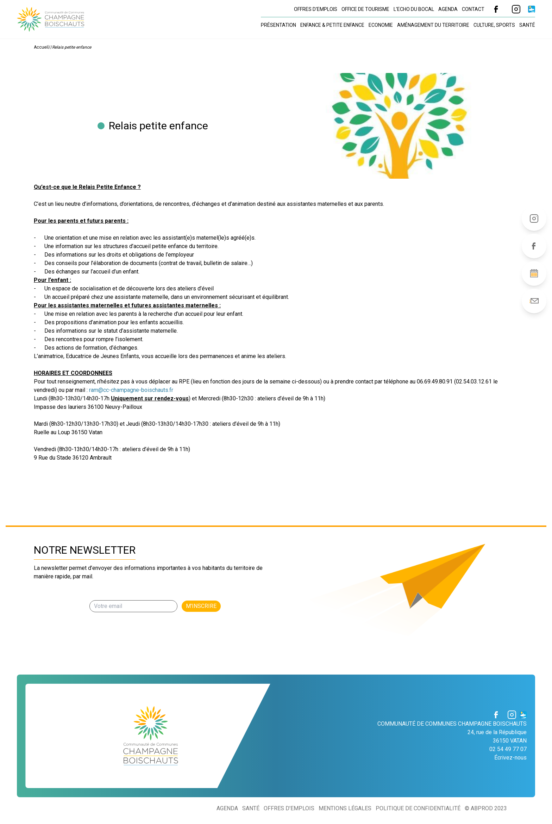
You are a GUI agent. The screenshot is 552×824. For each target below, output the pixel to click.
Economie (381, 25)
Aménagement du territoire (433, 25)
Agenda (448, 9)
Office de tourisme (365, 9)
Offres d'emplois (315, 9)
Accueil (41, 47)
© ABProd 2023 (486, 808)
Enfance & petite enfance (332, 25)
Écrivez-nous (510, 757)
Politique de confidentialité (418, 808)
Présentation (278, 25)
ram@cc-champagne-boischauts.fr (131, 390)
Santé (527, 25)
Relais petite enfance (71, 47)
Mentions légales (345, 808)
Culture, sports (494, 25)
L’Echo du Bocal (414, 9)
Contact (473, 9)
